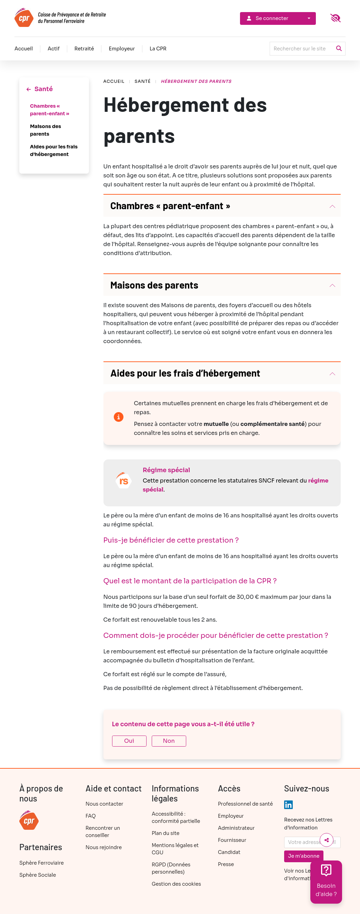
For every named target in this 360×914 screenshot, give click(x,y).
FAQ (91, 816)
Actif (54, 49)
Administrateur (236, 828)
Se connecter (267, 18)
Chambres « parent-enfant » (49, 110)
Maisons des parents (45, 130)
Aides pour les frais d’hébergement (54, 150)
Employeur (122, 49)
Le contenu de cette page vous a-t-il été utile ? (183, 724)
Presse (226, 864)
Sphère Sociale (37, 875)
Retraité (84, 49)
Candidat (229, 852)
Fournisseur (232, 840)
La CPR (158, 49)
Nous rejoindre (104, 847)
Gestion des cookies (176, 884)
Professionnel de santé (245, 804)
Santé (142, 81)
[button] (222, 206)
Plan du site (165, 833)
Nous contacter (104, 804)
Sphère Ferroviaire (41, 863)
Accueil (23, 49)
